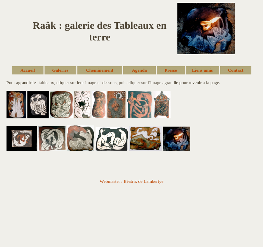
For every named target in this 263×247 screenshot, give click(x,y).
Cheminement (99, 70)
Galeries (60, 70)
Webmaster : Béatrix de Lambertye (131, 181)
